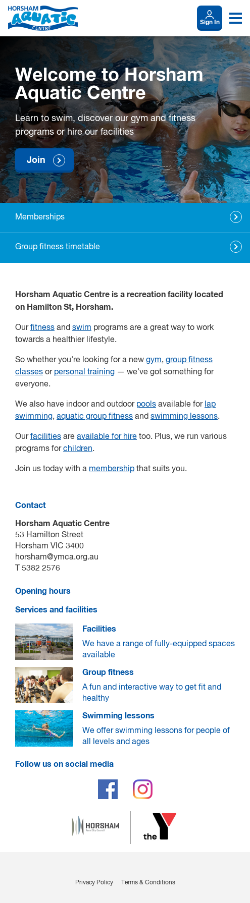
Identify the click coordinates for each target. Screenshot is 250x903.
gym (154, 360)
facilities (45, 437)
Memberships (40, 217)
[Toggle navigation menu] (235, 18)
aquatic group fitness (95, 417)
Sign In (210, 23)
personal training (84, 372)
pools (146, 405)
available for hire (107, 437)
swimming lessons (184, 417)
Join (36, 160)
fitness (42, 328)
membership (111, 469)
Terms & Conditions (148, 883)
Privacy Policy (94, 883)
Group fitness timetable (57, 247)
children (77, 449)
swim (81, 328)
